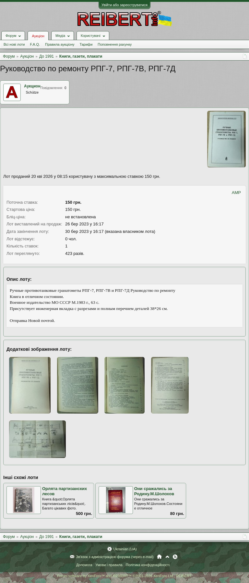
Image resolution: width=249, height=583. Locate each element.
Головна (159, 556)
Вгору (167, 556)
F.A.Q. (35, 44)
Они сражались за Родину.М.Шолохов (154, 491)
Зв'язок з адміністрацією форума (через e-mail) (115, 557)
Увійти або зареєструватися (124, 5)
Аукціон (38, 36)
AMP (236, 192)
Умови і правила (108, 565)
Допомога (84, 565)
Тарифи (86, 44)
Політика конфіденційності (148, 565)
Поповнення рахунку (115, 44)
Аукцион (32, 86)
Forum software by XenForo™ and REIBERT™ (124, 576)
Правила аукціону (59, 44)
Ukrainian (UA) (124, 549)
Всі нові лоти (14, 44)
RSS (175, 556)
